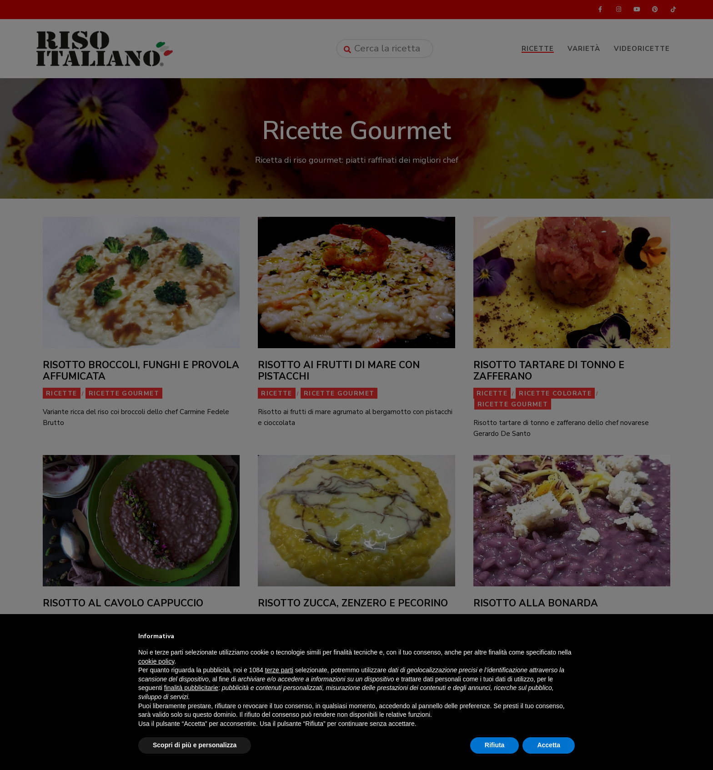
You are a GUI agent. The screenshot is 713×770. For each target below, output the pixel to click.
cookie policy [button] (156, 661)
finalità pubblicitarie (191, 687)
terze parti (279, 670)
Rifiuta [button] (495, 745)
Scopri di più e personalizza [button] (194, 745)
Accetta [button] (548, 745)
